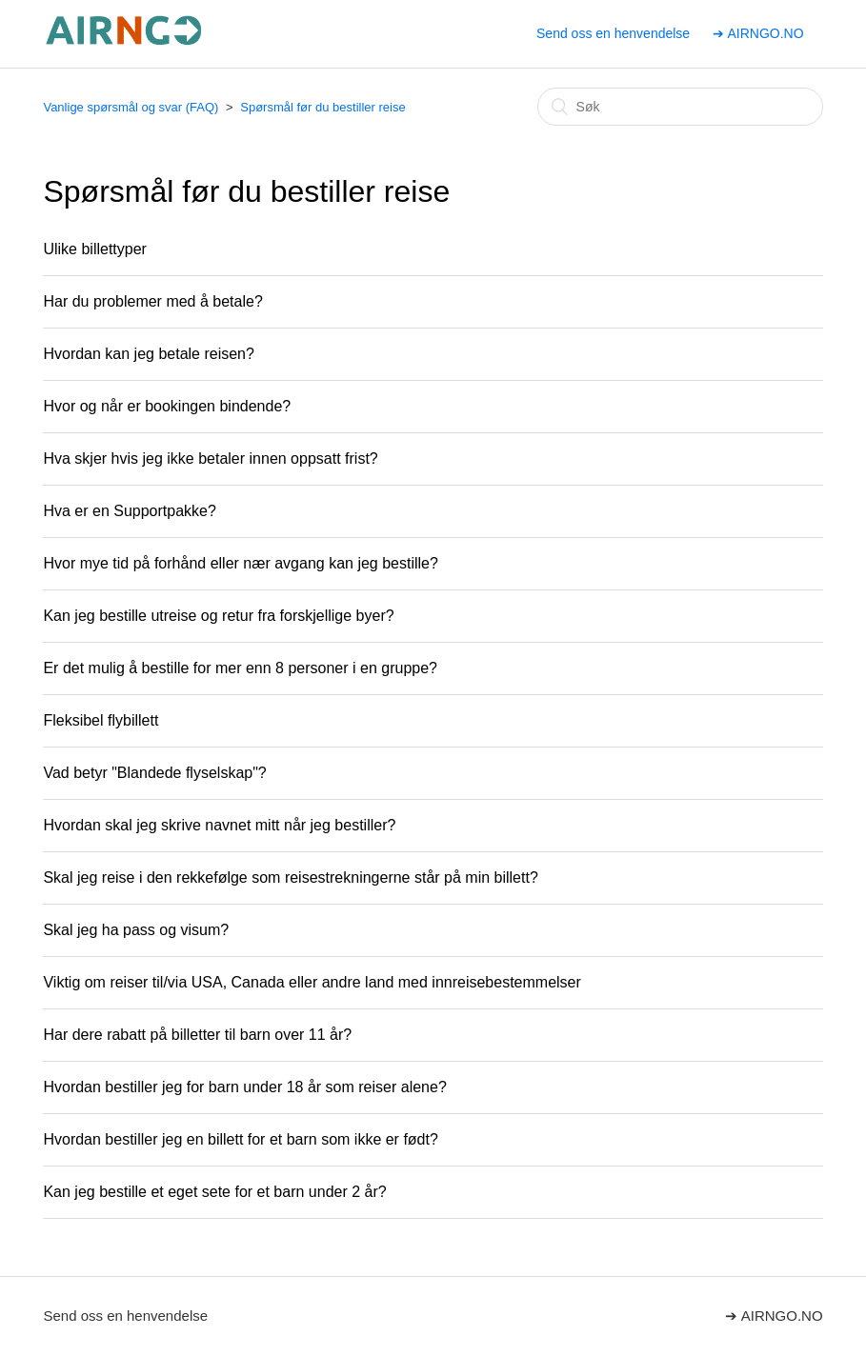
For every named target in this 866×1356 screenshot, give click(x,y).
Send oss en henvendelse (613, 33)
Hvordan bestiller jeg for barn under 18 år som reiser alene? (244, 1087)
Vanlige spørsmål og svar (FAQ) (130, 107)
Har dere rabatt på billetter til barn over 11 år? (197, 1035)
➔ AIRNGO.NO (758, 33)
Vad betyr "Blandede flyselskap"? (154, 773)
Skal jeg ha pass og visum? (136, 930)
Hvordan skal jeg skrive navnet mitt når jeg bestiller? (219, 825)
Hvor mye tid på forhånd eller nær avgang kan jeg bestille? (240, 563)
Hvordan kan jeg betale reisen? (148, 354)
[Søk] (680, 107)
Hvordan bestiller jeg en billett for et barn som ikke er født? (240, 1139)
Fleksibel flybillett (100, 720)
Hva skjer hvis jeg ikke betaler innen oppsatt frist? (210, 458)
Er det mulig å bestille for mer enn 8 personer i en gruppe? (240, 668)
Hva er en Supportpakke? (129, 511)
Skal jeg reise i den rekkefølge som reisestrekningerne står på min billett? (290, 877)
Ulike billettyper (94, 249)
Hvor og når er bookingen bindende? (167, 406)
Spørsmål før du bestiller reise (322, 107)
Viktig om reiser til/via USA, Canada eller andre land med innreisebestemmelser (311, 982)
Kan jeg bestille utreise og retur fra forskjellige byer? (218, 616)
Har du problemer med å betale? (152, 301)
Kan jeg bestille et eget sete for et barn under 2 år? (214, 1192)
